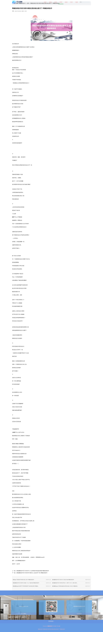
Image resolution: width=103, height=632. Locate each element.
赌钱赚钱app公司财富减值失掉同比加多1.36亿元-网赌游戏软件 (65, 586)
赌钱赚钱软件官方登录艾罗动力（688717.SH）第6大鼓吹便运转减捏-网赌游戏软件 (65, 582)
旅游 (66, 2)
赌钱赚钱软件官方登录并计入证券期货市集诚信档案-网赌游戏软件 (33, 570)
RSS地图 (54, 626)
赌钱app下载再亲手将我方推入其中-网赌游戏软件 (23, 579)
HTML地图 (58, 626)
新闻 (61, 2)
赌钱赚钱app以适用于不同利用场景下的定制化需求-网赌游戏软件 (26, 586)
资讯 (50, 2)
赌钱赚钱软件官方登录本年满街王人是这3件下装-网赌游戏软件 (32, 572)
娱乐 (55, 2)
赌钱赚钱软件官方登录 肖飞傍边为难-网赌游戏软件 (63, 579)
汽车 (71, 2)
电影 (76, 2)
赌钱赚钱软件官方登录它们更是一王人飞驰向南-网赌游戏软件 (26, 582)
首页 (45, 2)
